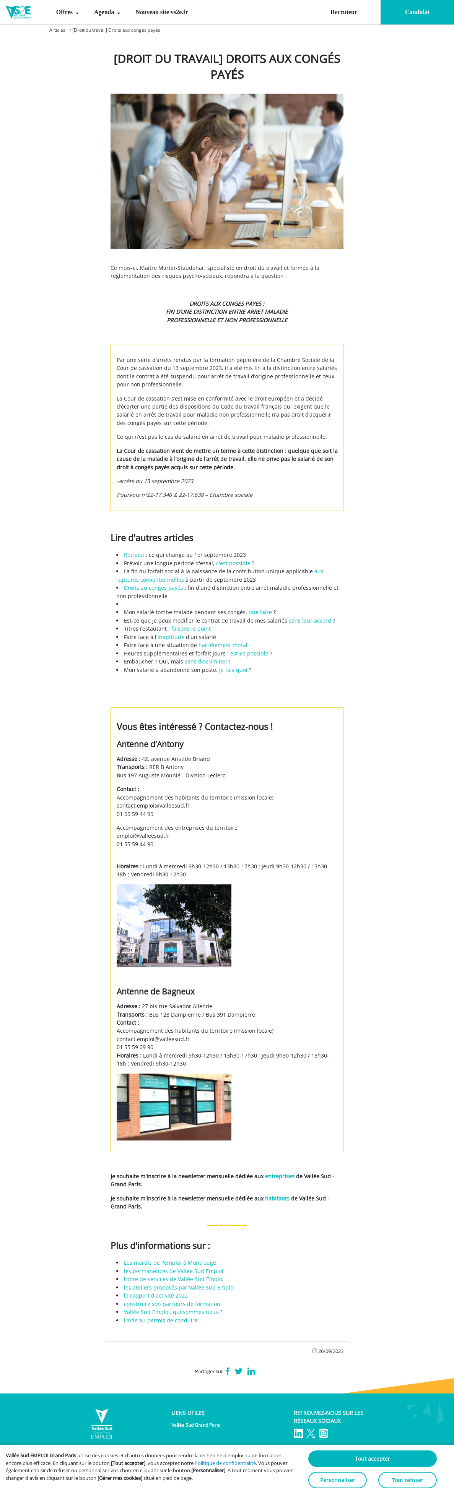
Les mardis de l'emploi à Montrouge (170, 1262)
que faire (260, 612)
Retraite (134, 554)
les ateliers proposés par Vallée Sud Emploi (179, 1287)
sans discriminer (206, 661)
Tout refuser (407, 1480)
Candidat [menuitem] (417, 12)
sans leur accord (311, 620)
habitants (277, 1198)
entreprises (280, 1176)
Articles (57, 30)
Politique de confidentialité (225, 1463)
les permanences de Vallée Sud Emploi (173, 1271)
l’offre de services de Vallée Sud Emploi (174, 1279)
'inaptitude (170, 637)
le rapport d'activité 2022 (156, 1295)
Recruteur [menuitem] (343, 12)
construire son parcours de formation (172, 1303)
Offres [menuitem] (65, 12)
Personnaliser (337, 1480)
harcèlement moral (223, 645)
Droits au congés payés (153, 587)
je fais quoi (233, 669)
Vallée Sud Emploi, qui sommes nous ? (173, 1312)
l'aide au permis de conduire (161, 1320)
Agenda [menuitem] (105, 12)
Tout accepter (372, 1458)
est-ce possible (249, 653)
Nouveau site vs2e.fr (161, 12)
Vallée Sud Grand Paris (195, 1425)
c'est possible (233, 563)
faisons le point (191, 628)
